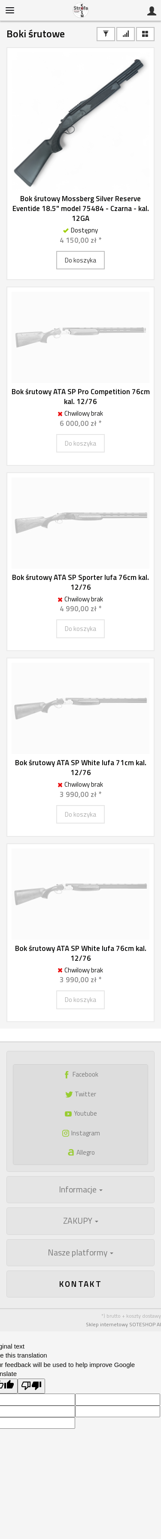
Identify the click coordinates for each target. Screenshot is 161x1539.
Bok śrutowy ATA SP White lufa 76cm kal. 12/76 (80, 953)
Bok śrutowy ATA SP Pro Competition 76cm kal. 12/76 (81, 396)
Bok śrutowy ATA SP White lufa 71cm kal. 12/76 (80, 767)
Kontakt (80, 1283)
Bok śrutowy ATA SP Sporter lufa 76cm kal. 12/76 (80, 582)
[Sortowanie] (125, 34)
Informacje (81, 1189)
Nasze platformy (80, 1252)
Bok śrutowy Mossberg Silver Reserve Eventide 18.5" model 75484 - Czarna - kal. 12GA (80, 208)
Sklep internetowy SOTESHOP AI (123, 1324)
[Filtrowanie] (106, 34)
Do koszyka (80, 260)
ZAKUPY (80, 1220)
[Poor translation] (31, 1386)
